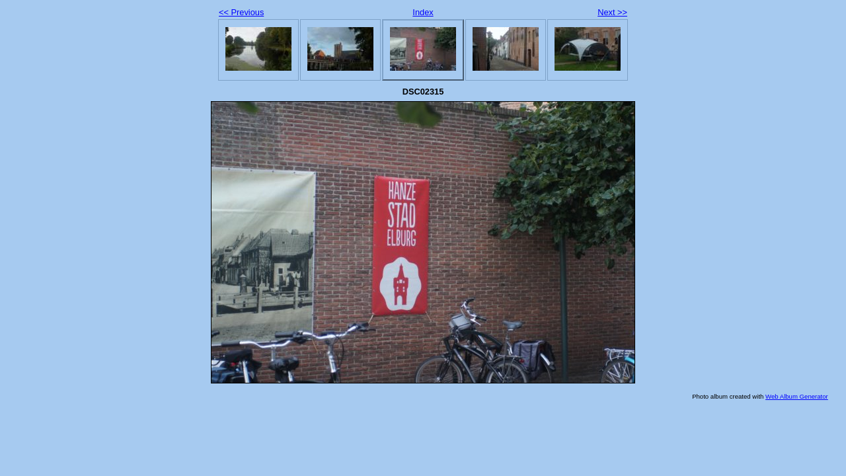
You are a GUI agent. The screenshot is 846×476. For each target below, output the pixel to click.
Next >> (612, 12)
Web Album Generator (796, 396)
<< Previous (241, 12)
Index (422, 12)
